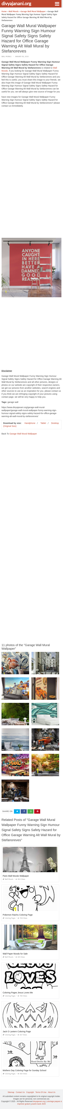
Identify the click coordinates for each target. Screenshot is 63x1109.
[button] (57, 3)
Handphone (29, 423)
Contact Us (20, 1092)
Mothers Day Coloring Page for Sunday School (24, 1070)
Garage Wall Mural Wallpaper (23, 434)
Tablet (43, 423)
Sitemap (11, 1092)
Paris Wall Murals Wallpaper (16, 876)
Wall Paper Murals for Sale (15, 954)
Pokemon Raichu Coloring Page (18, 915)
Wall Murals (6, 57)
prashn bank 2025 (38, 1104)
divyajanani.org (16, 3)
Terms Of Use (40, 1092)
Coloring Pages (9, 918)
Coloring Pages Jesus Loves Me (18, 992)
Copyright (30, 1092)
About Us (51, 1092)
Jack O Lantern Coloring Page (17, 1031)
